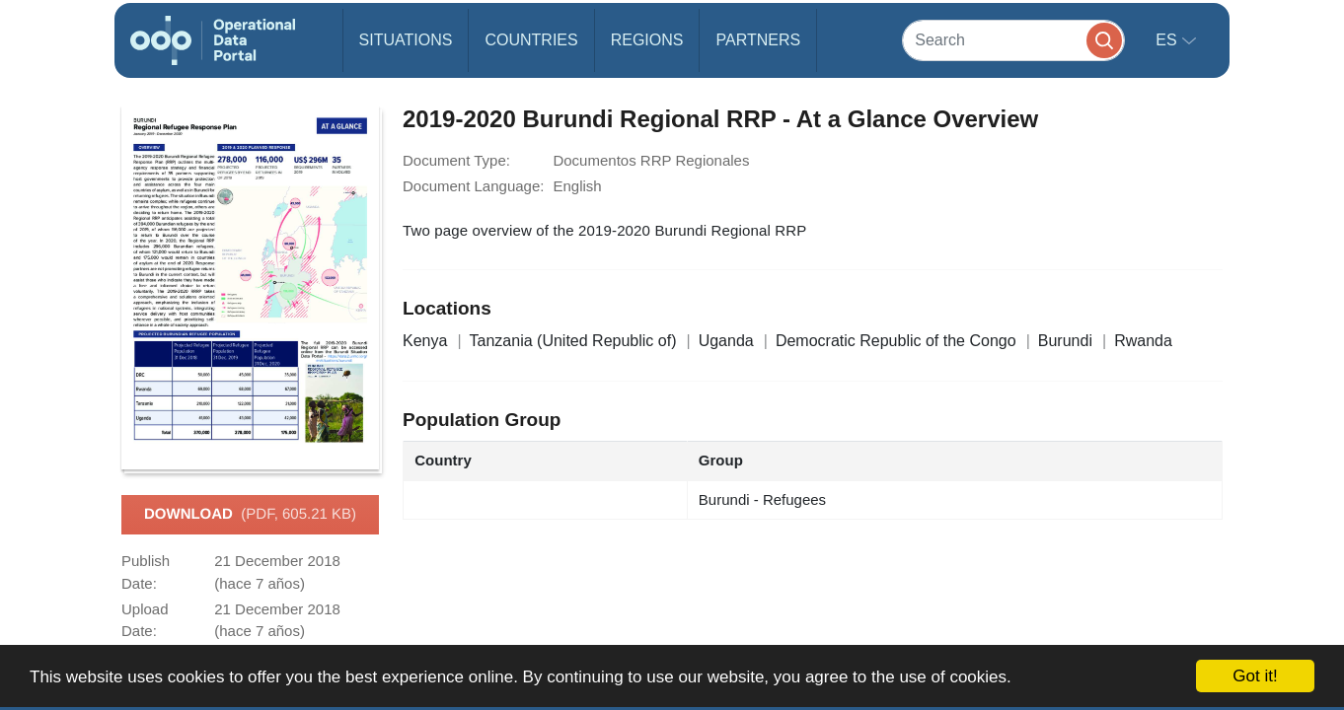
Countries (531, 40)
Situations (406, 40)
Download (250, 515)
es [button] (1168, 40)
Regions (647, 40)
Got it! (1254, 676)
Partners (757, 40)
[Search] (1013, 40)
